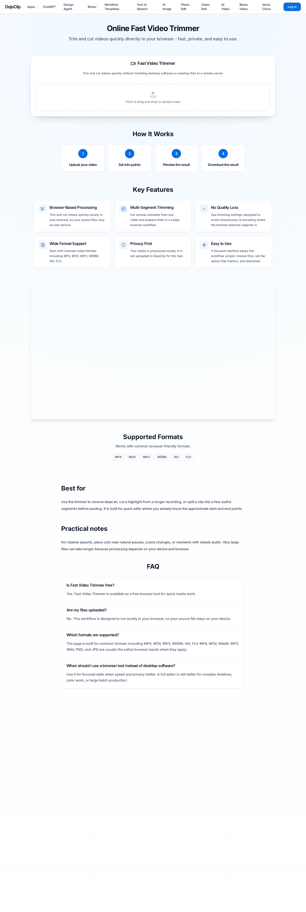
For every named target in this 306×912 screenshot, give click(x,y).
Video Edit (205, 7)
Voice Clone (266, 7)
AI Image (167, 7)
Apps (31, 6)
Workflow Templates (112, 7)
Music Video (243, 7)
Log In (292, 6)
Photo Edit (185, 7)
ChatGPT (49, 6)
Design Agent (69, 7)
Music (92, 6)
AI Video (225, 7)
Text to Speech (142, 7)
